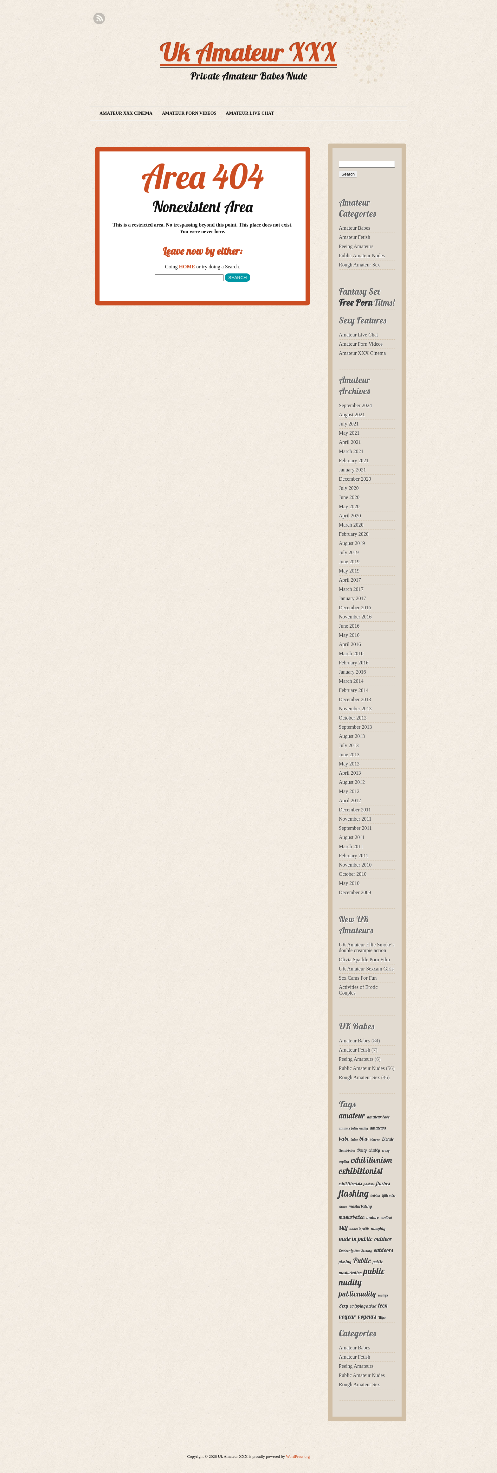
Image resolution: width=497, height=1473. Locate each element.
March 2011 (351, 846)
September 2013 (355, 727)
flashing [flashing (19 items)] (354, 1193)
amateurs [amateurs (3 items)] (378, 1127)
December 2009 (355, 892)
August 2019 (352, 543)
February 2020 (354, 534)
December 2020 (355, 479)
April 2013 (350, 773)
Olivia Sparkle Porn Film (364, 959)
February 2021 (354, 460)
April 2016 (350, 644)
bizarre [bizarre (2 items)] (375, 1139)
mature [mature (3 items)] (372, 1217)
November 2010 (355, 865)
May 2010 (349, 883)
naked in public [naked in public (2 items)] (359, 1228)
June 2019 (349, 561)
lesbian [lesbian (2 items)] (375, 1195)
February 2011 (353, 855)
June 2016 (349, 626)
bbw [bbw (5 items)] (364, 1138)
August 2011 (352, 837)
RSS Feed (99, 18)
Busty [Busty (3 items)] (362, 1150)
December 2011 (355, 809)
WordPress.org (298, 1456)
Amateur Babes (354, 228)
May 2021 (349, 433)
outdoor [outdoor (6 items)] (383, 1239)
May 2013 (349, 763)
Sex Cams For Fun (358, 978)
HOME (187, 266)
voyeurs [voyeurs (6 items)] (367, 1316)
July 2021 (349, 423)
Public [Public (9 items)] (362, 1260)
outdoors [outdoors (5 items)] (383, 1250)
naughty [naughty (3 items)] (378, 1228)
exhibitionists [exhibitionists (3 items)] (350, 1183)
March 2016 (351, 653)
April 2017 (350, 580)
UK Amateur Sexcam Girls (366, 968)
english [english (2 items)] (344, 1161)
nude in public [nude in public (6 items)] (355, 1239)
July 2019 (349, 552)
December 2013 (355, 699)
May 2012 (349, 791)
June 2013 (349, 754)
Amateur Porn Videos (189, 113)
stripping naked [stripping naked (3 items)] (363, 1306)
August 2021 (352, 414)
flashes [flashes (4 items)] (383, 1183)
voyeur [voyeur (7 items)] (347, 1316)
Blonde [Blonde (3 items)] (388, 1139)
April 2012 (350, 800)
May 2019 (349, 570)
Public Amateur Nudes (362, 255)
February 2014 (354, 690)
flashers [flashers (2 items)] (369, 1184)
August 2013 (352, 736)
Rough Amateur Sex (359, 264)
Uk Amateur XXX (248, 52)
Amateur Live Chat (250, 113)
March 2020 (351, 525)
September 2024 (355, 405)
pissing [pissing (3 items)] (345, 1261)
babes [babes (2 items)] (354, 1139)
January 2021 (352, 469)
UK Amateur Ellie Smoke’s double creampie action (367, 947)
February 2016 (354, 662)
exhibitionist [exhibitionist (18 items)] (361, 1170)
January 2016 (352, 672)
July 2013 (349, 745)
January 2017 (352, 598)
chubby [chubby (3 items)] (374, 1150)
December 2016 (355, 607)
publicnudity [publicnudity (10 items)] (357, 1293)
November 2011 (355, 819)
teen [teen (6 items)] (383, 1305)
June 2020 (349, 497)
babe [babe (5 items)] (344, 1138)
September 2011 (355, 828)
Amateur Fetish (354, 237)
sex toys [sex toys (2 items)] (383, 1295)
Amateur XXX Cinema (126, 113)
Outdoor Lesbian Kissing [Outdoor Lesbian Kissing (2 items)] (355, 1251)
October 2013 (353, 717)
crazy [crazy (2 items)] (386, 1150)
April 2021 (350, 442)
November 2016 (355, 616)
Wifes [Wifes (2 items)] (381, 1317)
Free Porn (355, 302)
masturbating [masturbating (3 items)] (360, 1206)
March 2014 (351, 681)
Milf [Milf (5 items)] (343, 1228)
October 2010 (353, 874)
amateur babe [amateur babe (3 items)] (378, 1116)
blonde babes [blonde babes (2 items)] (347, 1150)
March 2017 (351, 589)
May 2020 (349, 506)
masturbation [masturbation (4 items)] (352, 1217)
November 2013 (355, 708)
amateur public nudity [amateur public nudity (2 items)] (353, 1128)
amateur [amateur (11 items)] (352, 1115)
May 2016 (349, 635)
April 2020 (350, 515)
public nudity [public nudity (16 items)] (361, 1276)
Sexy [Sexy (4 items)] (343, 1306)
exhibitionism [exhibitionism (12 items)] (371, 1160)
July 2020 (349, 488)
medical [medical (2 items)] (386, 1217)
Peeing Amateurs (356, 246)
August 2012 (352, 782)
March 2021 (351, 451)
